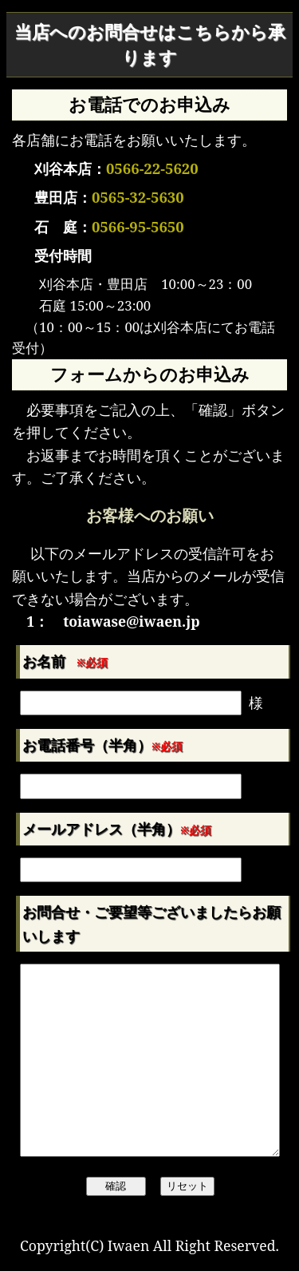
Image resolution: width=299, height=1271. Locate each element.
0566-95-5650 (138, 226)
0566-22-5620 (152, 168)
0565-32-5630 (138, 197)
